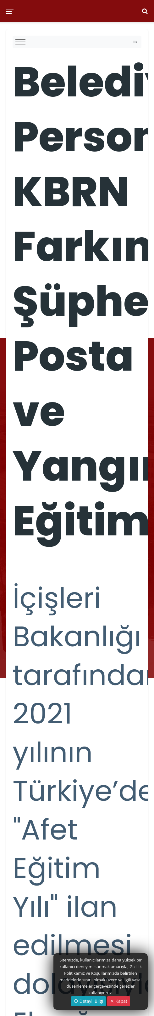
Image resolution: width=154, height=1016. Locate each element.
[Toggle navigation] (134, 42)
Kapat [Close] (118, 1001)
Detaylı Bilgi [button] (88, 1001)
